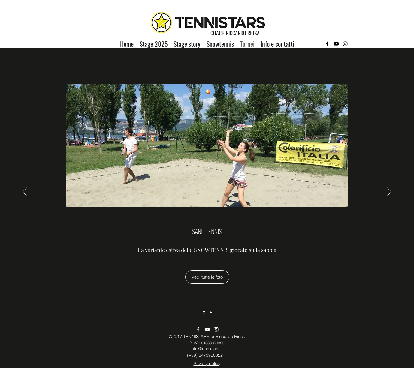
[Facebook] (327, 44)
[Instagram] (345, 44)
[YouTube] (336, 44)
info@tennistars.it (207, 348)
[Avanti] (389, 192)
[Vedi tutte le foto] (207, 277)
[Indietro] (25, 192)
